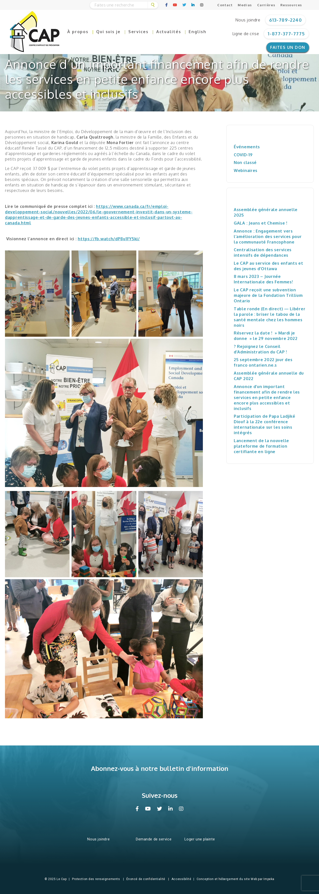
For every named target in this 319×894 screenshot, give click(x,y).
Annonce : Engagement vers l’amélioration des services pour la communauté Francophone (268, 236)
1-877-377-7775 (286, 33)
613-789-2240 (285, 20)
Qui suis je (108, 31)
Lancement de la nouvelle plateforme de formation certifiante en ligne (261, 446)
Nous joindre (247, 19)
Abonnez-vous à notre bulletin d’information (159, 768)
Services (138, 31)
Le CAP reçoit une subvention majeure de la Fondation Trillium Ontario (268, 295)
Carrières (266, 5)
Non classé (245, 162)
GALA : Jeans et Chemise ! (260, 223)
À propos (77, 31)
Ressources (291, 5)
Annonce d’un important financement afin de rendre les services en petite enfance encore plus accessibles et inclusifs (267, 397)
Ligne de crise (245, 33)
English (197, 31)
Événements (247, 146)
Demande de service (153, 839)
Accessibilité (181, 879)
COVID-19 (243, 154)
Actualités (168, 31)
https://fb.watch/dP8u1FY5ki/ (109, 238)
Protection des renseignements (96, 879)
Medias (245, 5)
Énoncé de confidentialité (145, 879)
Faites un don (287, 47)
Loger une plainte (199, 839)
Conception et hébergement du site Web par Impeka (235, 879)
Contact (225, 5)
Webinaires (245, 170)
